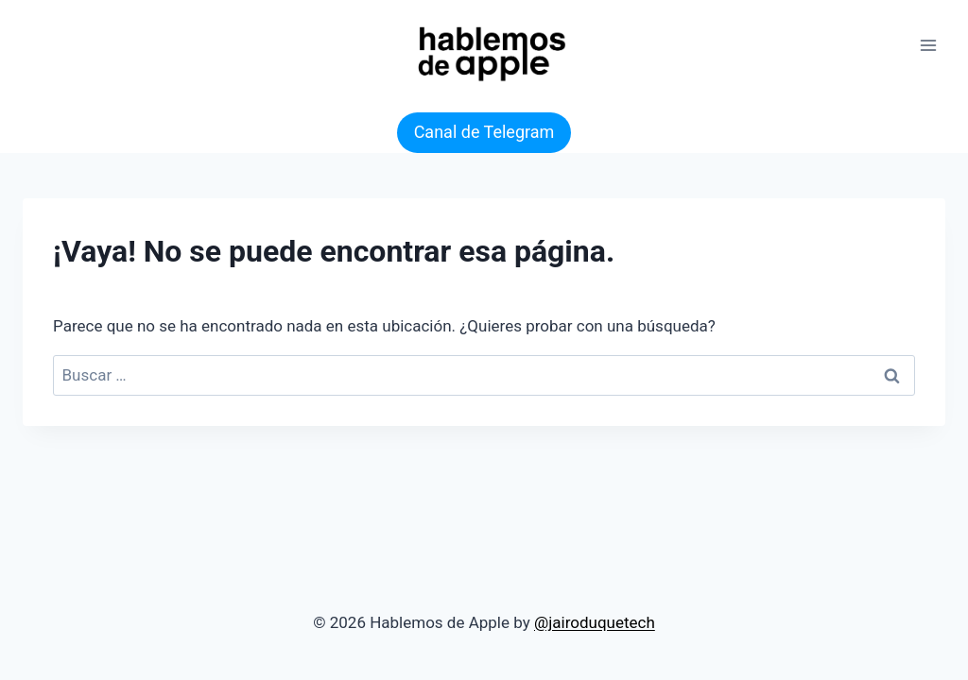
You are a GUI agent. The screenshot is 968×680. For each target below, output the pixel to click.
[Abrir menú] (927, 45)
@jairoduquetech (594, 622)
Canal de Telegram (484, 132)
